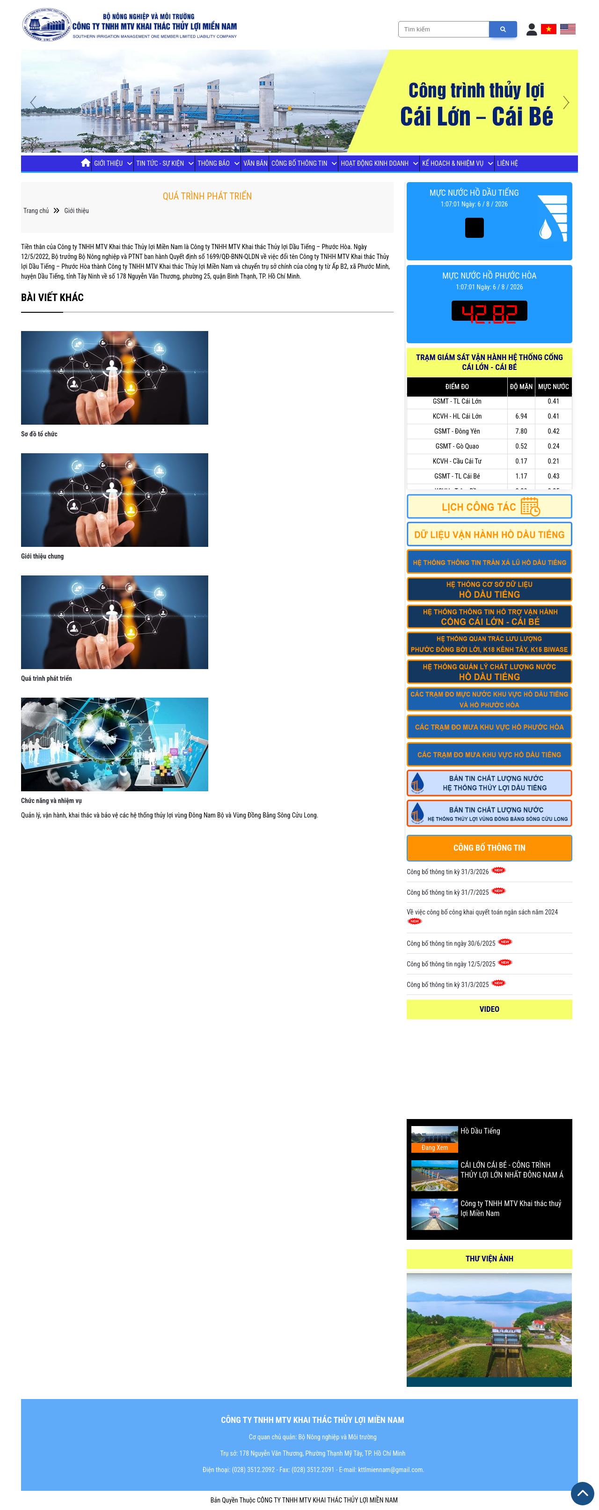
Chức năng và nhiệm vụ (51, 800)
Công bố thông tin (299, 163)
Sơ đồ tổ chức (39, 434)
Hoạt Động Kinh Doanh (375, 163)
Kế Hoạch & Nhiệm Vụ (452, 163)
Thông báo (213, 163)
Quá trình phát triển (46, 678)
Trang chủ (36, 210)
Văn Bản (255, 163)
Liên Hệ (507, 163)
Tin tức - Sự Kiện (160, 163)
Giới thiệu (108, 163)
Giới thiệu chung (42, 556)
